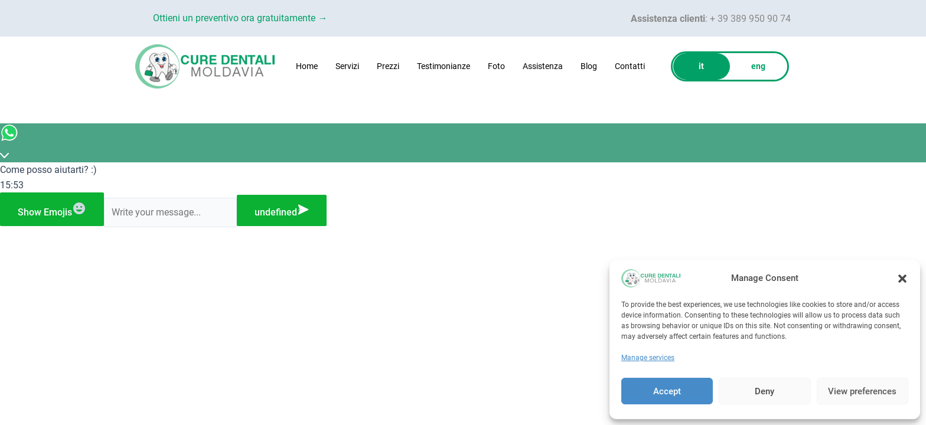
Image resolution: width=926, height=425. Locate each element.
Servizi (347, 66)
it (701, 66)
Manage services (647, 358)
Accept (667, 391)
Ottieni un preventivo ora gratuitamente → (246, 18)
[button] (902, 279)
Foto (496, 66)
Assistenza (543, 66)
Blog (589, 66)
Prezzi (388, 66)
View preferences (862, 391)
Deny (764, 391)
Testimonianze (443, 66)
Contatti (630, 66)
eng (758, 66)
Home (307, 66)
